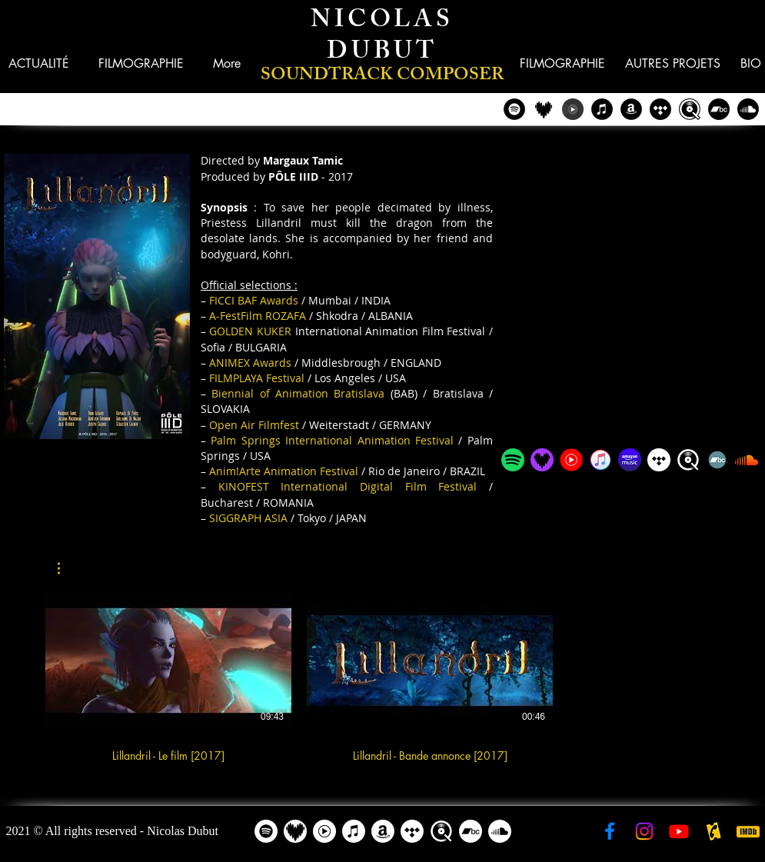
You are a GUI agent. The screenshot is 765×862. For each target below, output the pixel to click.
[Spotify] (266, 831)
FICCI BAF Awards (253, 300)
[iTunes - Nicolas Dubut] (602, 109)
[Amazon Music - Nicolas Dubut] (629, 459)
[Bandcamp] (719, 109)
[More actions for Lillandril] (66, 568)
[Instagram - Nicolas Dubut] (644, 831)
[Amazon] (382, 831)
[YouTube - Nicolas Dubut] (678, 831)
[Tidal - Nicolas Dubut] (660, 109)
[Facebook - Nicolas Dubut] (609, 831)
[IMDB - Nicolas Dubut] (748, 831)
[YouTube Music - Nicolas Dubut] (573, 109)
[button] (672, 63)
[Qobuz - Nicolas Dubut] (689, 109)
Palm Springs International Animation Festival (332, 440)
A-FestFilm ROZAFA (257, 315)
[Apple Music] (353, 831)
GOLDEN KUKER (250, 331)
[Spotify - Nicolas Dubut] (514, 109)
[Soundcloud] (748, 109)
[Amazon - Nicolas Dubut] (631, 109)
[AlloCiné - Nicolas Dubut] (713, 831)
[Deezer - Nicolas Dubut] (543, 109)
